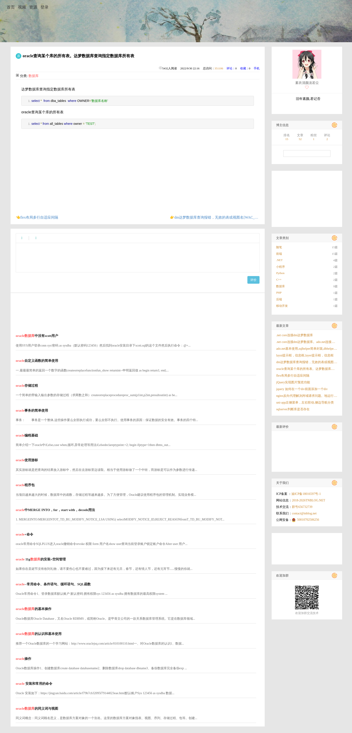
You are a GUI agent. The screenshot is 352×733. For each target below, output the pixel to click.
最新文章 (282, 325)
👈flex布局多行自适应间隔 (37, 217)
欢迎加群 (282, 575)
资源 (33, 7)
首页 (11, 7)
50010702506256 (308, 519)
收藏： (244, 68)
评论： (231, 68)
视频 (22, 7)
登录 (44, 7)
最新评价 (282, 426)
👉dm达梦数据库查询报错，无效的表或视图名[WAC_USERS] (215, 217)
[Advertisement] (136, 310)
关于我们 (282, 483)
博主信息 (282, 125)
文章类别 (282, 238)
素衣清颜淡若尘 (307, 83)
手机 (257, 68)
